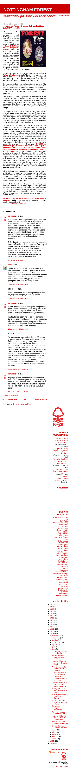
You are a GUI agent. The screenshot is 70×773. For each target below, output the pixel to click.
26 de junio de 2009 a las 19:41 (18, 299)
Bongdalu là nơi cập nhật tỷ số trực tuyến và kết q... (60, 451)
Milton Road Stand (61, 572)
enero (54, 739)
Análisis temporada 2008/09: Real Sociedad (59, 668)
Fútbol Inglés (63, 557)
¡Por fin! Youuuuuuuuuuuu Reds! (61, 478)
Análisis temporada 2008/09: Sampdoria (60, 723)
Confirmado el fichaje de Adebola (59, 652)
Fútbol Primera (63, 559)
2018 (52, 613)
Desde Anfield (63, 528)
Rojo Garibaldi (63, 584)
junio (54, 649)
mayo (54, 730)
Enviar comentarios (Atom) (22, 404)
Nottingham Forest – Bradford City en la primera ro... (59, 690)
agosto (55, 644)
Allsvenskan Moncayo (60, 517)
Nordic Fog (64, 575)
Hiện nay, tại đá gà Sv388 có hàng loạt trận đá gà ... (61, 440)
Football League (62, 546)
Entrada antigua (41, 399)
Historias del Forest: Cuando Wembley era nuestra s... (59, 718)
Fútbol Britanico (62, 552)
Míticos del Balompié (60, 574)
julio (54, 647)
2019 (52, 611)
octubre (55, 640)
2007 (52, 743)
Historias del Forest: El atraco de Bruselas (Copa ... (60, 663)
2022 (52, 605)
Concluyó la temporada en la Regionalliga (58, 708)
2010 (52, 631)
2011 (52, 629)
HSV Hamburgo (62, 563)
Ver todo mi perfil (62, 766)
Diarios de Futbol (62, 530)
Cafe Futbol (64, 521)
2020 (52, 609)
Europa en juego (62, 545)
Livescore (64, 566)
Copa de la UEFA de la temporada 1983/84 (11, 47)
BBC (66, 519)
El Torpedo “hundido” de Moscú (59, 679)
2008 (52, 741)
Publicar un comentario (10, 395)
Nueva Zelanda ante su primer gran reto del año (59, 702)
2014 (52, 622)
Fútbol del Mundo (62, 555)
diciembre (56, 636)
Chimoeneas (63, 525)
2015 (52, 620)
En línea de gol (63, 541)
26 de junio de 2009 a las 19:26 (18, 285)
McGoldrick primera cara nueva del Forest (59, 657)
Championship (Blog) (60, 523)
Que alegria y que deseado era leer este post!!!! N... (60, 471)
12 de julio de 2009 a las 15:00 (18, 370)
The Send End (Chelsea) (63, 591)
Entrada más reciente (9, 399)
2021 (52, 607)
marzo (54, 734)
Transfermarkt (63, 594)
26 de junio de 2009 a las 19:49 (18, 329)
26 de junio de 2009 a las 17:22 (18, 260)
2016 (52, 618)
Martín (11, 265)
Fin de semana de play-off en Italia (58, 713)
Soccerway (64, 586)
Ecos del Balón (63, 532)
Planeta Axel (63, 583)
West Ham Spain (62, 595)
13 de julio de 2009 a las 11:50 (18, 392)
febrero (55, 736)
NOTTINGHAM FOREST (28, 9)
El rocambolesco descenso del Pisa (59, 727)
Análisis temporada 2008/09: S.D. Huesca (59, 696)
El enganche (63, 535)
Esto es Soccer (62, 543)
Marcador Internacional (63, 569)
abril (54, 732)
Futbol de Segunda (61, 554)
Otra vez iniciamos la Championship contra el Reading (59, 684)
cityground (12, 216)
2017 (52, 616)
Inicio (26, 399)
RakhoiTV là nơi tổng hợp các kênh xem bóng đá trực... (60, 461)
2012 (52, 627)
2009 (52, 633)
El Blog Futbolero (62, 534)
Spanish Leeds (63, 588)
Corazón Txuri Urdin (61, 526)
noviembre (56, 638)
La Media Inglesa (62, 565)
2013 (52, 625)
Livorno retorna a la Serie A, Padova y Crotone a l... (59, 674)
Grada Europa (63, 561)
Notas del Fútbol (62, 577)
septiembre (56, 642)
